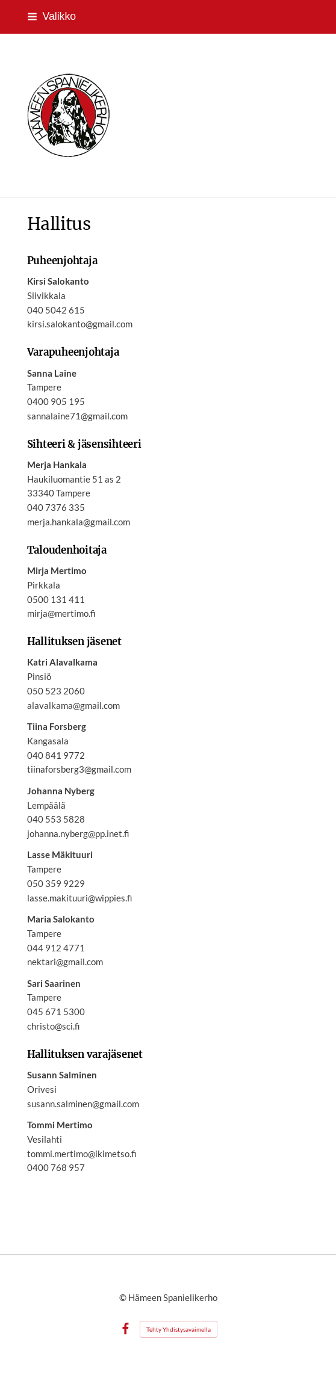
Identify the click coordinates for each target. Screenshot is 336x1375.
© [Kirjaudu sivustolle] (123, 1297)
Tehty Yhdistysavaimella (178, 1329)
